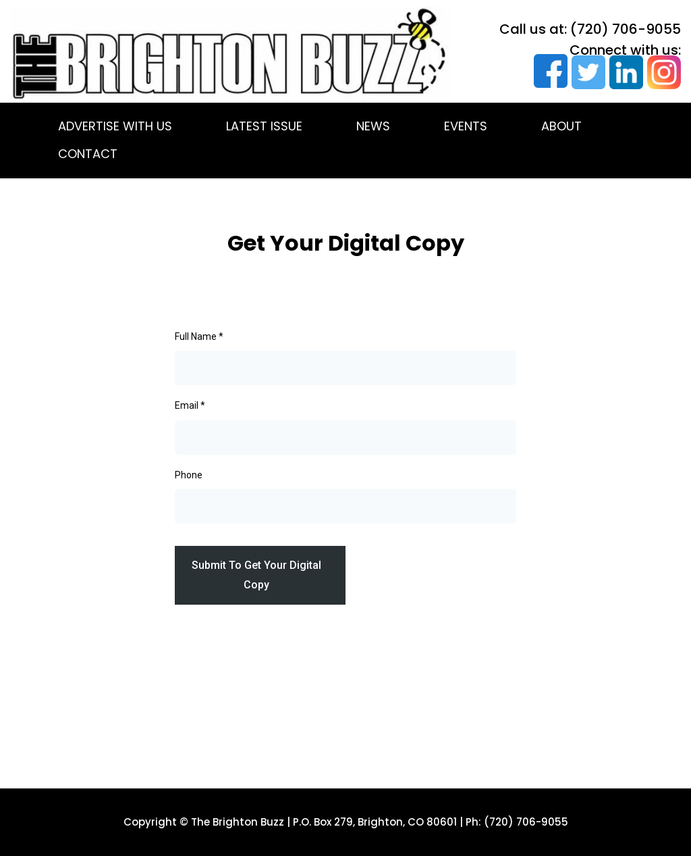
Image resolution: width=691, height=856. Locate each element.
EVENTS (465, 126)
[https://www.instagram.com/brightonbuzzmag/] (662, 72)
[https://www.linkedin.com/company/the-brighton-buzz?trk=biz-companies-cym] (624, 72)
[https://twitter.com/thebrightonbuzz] (586, 72)
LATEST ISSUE (264, 126)
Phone (188, 475)
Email (190, 405)
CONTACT (87, 153)
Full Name (199, 336)
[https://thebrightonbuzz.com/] (230, 53)
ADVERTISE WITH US (115, 126)
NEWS (373, 126)
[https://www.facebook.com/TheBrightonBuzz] (549, 71)
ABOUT (561, 126)
